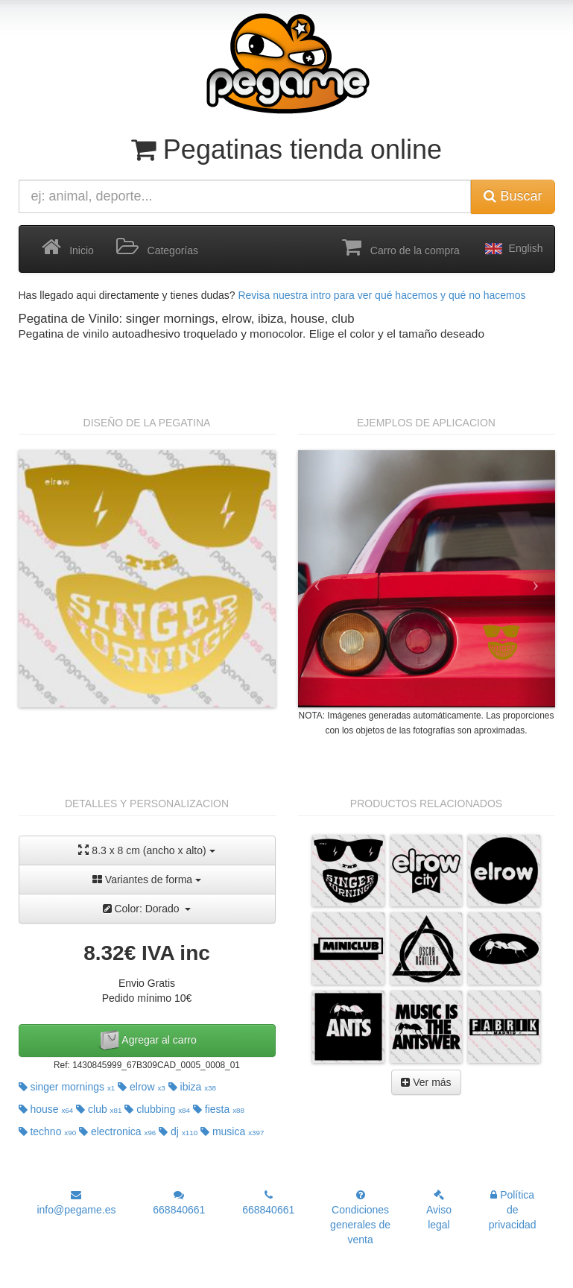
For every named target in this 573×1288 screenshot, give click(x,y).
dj (178, 1131)
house (46, 1109)
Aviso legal (439, 1210)
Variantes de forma (146, 880)
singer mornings (67, 1087)
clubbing (157, 1109)
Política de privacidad (512, 1210)
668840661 (179, 1203)
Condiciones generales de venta (360, 1218)
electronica (117, 1131)
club (98, 1109)
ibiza (192, 1087)
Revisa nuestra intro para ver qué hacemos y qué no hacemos (381, 295)
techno (48, 1131)
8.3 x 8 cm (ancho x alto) (146, 850)
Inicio (68, 247)
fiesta (218, 1109)
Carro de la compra (401, 247)
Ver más (426, 1082)
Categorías (157, 247)
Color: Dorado (147, 909)
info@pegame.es (76, 1203)
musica (232, 1131)
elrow (141, 1087)
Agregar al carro (147, 1040)
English (512, 249)
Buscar (513, 196)
